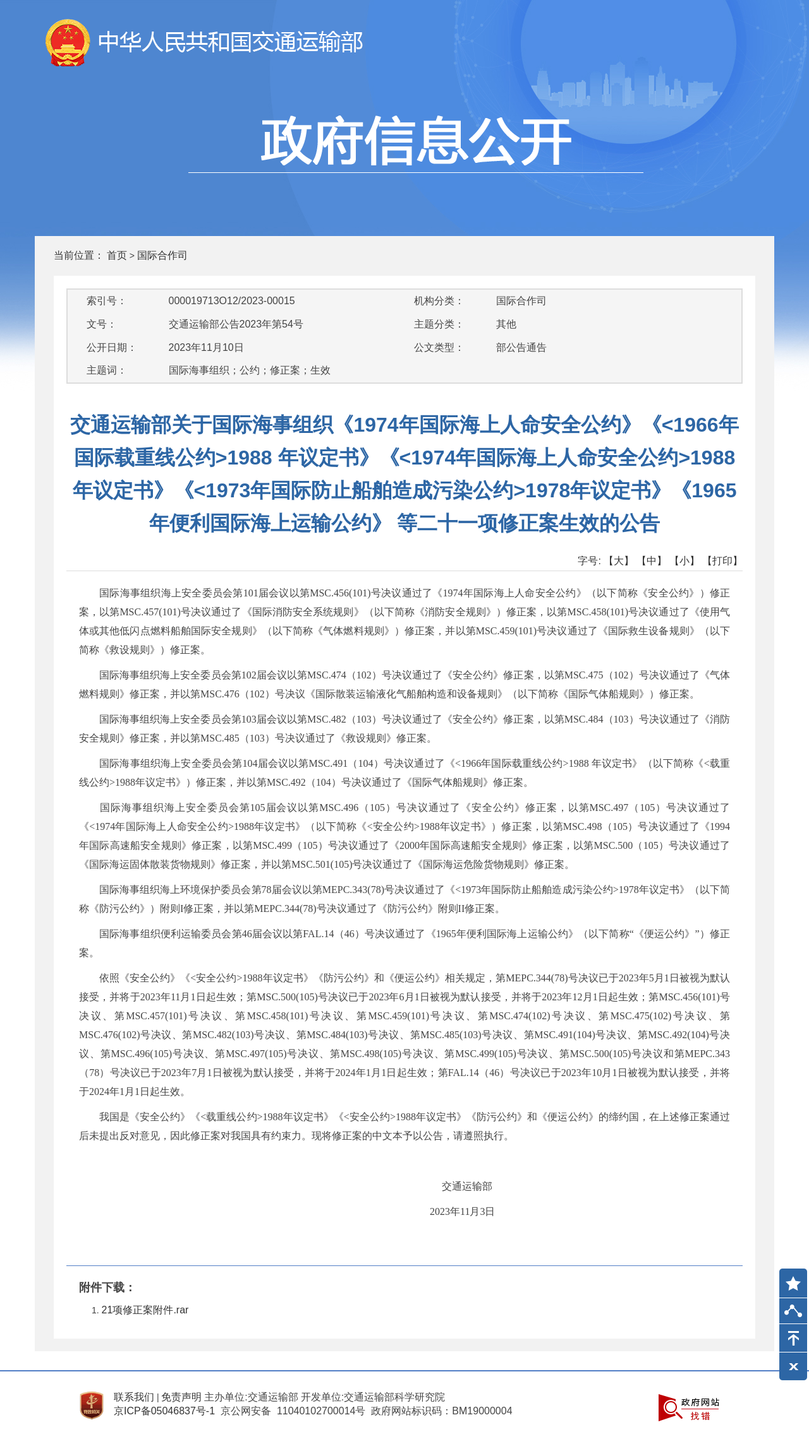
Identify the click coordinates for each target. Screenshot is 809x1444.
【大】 (619, 560)
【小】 (684, 560)
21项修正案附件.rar (145, 1310)
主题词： (107, 370)
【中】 (651, 560)
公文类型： (439, 347)
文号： (102, 324)
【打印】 (722, 560)
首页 (117, 255)
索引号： (107, 300)
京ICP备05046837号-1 (164, 1411)
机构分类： (439, 300)
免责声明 (181, 1397)
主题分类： (439, 324)
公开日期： (112, 347)
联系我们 (134, 1397)
